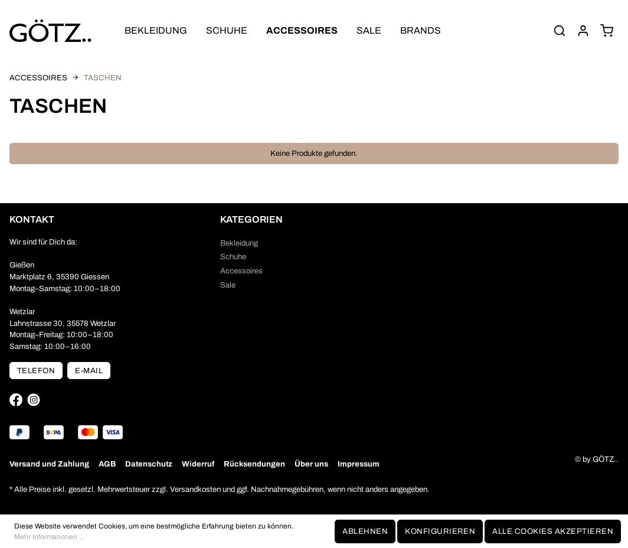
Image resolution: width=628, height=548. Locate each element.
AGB (107, 463)
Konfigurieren (440, 531)
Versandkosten (195, 489)
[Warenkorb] (607, 31)
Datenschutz (148, 463)
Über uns (311, 463)
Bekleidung (239, 243)
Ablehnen (365, 531)
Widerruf (198, 463)
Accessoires (241, 270)
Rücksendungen (254, 463)
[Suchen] (559, 31)
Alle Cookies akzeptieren (552, 531)
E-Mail (89, 370)
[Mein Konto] (583, 31)
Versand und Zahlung (49, 463)
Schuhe (233, 256)
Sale (228, 284)
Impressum (359, 463)
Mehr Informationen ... (49, 537)
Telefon (36, 370)
